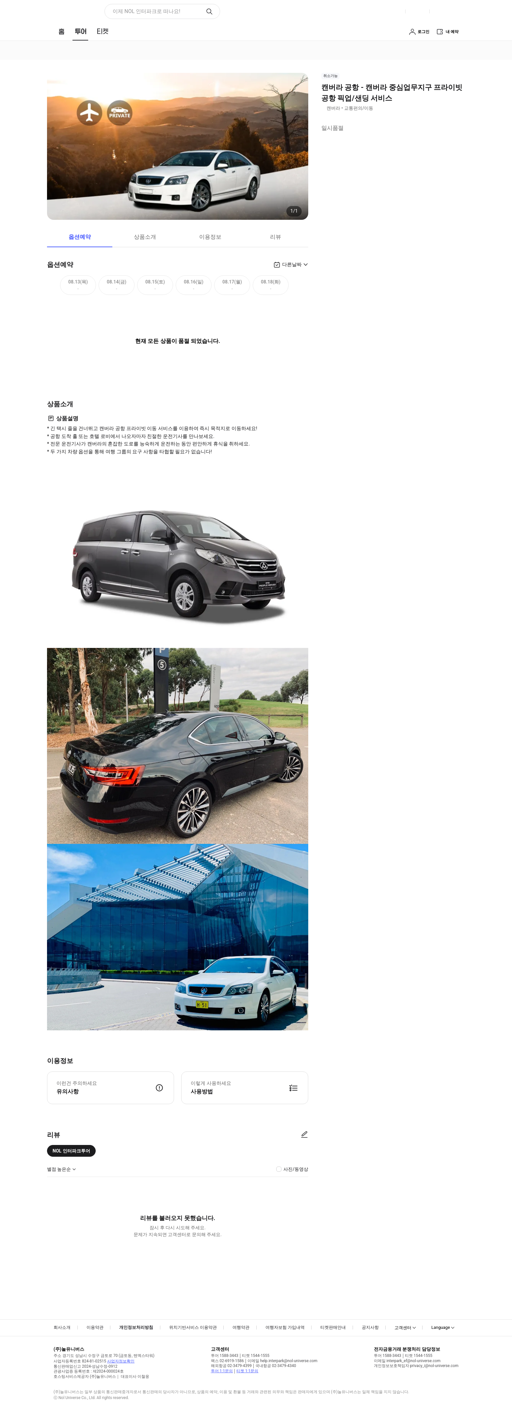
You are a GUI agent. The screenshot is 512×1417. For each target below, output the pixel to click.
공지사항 (370, 1327)
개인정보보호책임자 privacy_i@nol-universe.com (416, 1365)
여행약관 (240, 1327)
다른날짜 (292, 264)
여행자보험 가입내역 (285, 1327)
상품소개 (145, 236)
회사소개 (62, 1327)
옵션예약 (80, 236)
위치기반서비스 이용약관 (193, 1327)
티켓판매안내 (333, 1327)
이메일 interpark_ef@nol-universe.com (407, 1361)
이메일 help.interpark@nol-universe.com (282, 1361)
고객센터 (402, 1327)
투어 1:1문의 (222, 1371)
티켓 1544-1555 (255, 1355)
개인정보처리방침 (136, 1327)
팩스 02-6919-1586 (227, 1361)
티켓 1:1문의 (247, 1371)
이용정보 (210, 236)
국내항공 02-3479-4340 (275, 1365)
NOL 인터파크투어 (71, 1150)
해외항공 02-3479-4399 (231, 1365)
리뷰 (275, 236)
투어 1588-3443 (224, 1355)
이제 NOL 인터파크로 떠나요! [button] (146, 11)
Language (440, 1327)
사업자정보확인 (121, 1361)
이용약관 (95, 1327)
